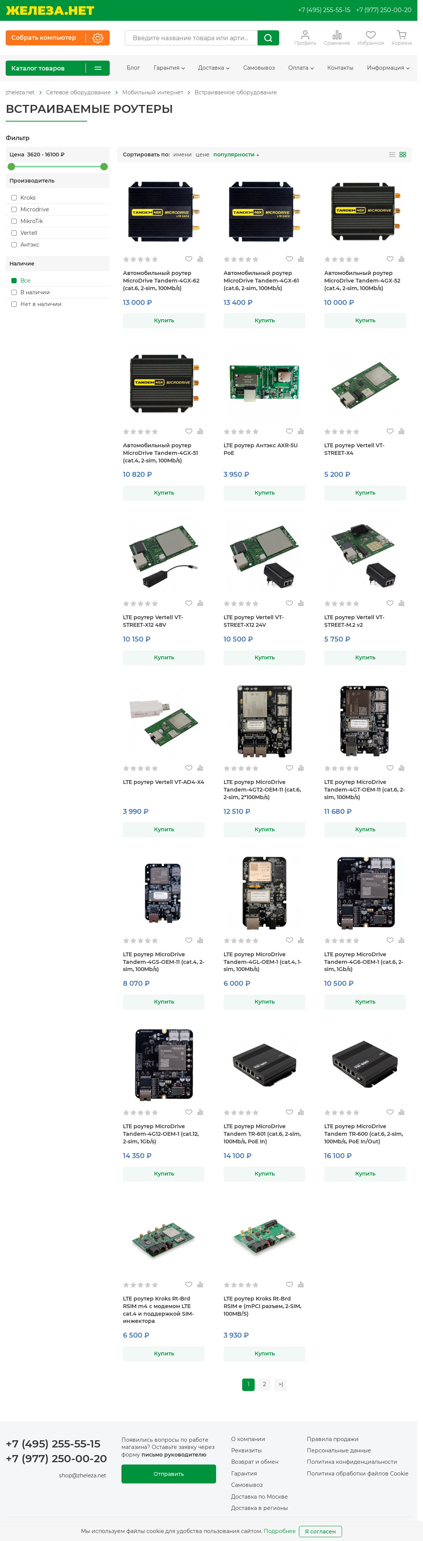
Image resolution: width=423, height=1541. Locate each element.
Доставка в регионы (259, 1508)
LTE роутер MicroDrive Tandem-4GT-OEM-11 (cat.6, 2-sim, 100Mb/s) (364, 790)
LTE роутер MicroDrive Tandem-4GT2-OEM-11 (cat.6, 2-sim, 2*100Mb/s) (262, 790)
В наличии (30, 292)
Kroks (23, 197)
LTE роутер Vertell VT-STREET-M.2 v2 (354, 621)
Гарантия (169, 67)
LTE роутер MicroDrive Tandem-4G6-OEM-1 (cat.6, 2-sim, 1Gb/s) (363, 962)
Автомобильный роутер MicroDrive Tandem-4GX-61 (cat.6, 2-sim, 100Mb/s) (261, 281)
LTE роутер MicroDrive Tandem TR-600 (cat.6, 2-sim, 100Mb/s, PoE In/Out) (363, 1134)
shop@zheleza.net (82, 1475)
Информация (388, 67)
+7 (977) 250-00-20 (384, 10)
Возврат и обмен (254, 1462)
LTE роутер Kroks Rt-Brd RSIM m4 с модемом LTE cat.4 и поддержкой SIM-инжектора (158, 1310)
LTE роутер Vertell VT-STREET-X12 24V (254, 621)
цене (203, 154)
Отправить (169, 1474)
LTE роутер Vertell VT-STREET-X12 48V (153, 621)
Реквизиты (246, 1450)
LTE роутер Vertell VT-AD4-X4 (163, 782)
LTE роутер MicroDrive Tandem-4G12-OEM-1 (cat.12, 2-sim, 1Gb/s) (161, 1134)
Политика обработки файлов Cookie (357, 1474)
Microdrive (30, 209)
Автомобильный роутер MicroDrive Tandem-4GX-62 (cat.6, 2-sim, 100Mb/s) (161, 281)
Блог (133, 67)
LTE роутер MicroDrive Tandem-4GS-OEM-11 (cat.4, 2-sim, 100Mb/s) (163, 962)
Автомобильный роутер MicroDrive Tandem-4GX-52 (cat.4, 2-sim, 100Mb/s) (362, 281)
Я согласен (320, 1531)
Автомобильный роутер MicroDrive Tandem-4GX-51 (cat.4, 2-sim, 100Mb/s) (160, 453)
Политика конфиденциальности (352, 1462)
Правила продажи (333, 1439)
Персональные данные (339, 1450)
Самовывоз (259, 67)
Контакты (340, 67)
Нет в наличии (36, 304)
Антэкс (25, 244)
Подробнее (280, 1531)
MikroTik (27, 221)
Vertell (24, 233)
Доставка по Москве (259, 1497)
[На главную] (50, 10)
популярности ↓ (236, 154)
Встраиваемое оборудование (235, 92)
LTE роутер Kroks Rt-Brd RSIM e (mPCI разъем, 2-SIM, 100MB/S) (262, 1306)
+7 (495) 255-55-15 (324, 10)
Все (21, 280)
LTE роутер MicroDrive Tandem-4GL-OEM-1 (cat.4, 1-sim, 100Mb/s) (263, 962)
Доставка (214, 67)
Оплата (301, 67)
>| (281, 1384)
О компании (248, 1439)
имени (182, 154)
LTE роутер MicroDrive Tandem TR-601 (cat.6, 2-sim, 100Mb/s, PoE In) (262, 1134)
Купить (164, 320)
